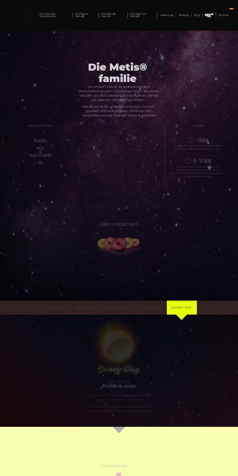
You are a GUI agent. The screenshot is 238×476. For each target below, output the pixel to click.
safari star (119, 307)
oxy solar (56, 307)
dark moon (87, 307)
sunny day (182, 307)
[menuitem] (55, 15)
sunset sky (151, 307)
